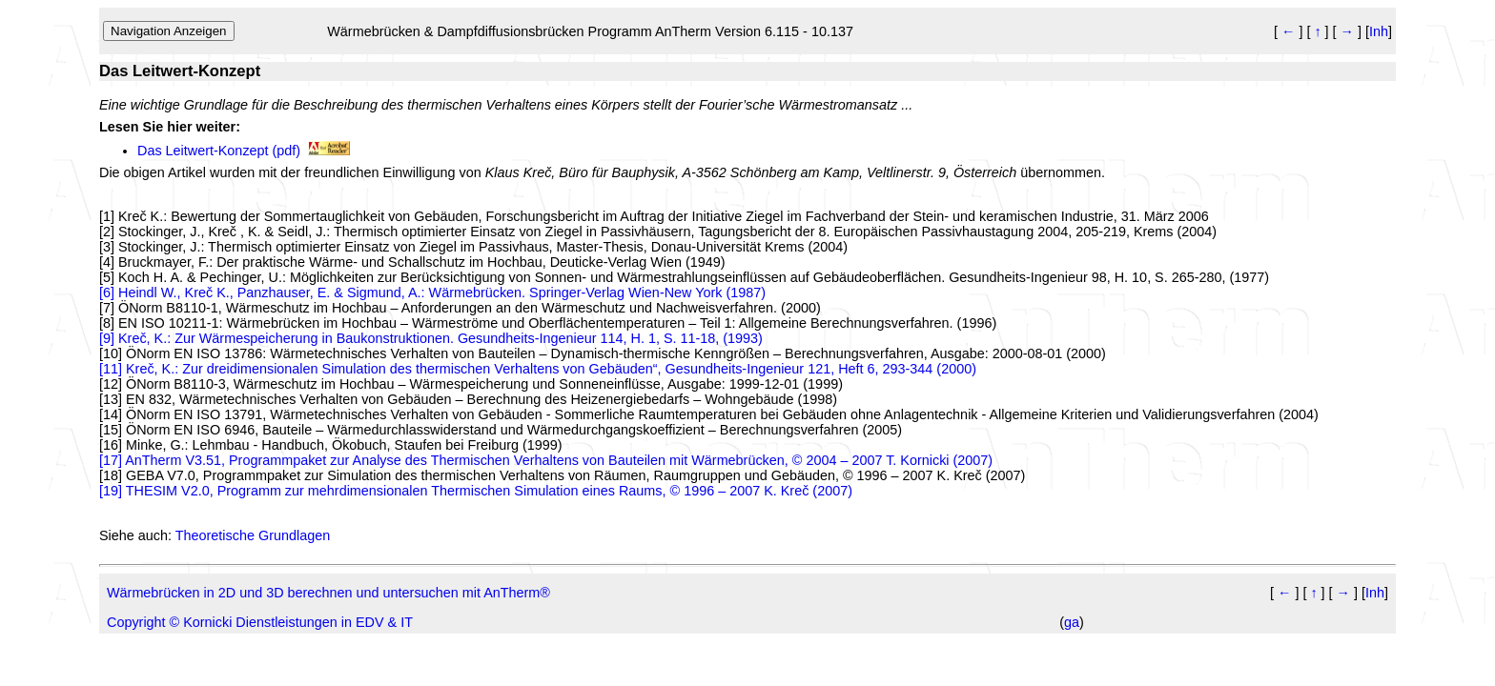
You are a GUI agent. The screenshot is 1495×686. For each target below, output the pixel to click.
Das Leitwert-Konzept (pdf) (218, 150)
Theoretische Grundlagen (252, 535)
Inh (1378, 31)
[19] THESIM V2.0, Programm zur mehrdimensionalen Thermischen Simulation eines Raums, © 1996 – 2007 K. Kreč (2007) (475, 490)
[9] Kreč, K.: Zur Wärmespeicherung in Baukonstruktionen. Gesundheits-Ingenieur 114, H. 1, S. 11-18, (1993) (431, 338)
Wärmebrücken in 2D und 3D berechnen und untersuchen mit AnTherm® (328, 592)
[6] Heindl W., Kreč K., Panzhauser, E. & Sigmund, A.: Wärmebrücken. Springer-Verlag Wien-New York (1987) (432, 292)
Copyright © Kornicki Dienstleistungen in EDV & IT (260, 622)
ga (1071, 622)
